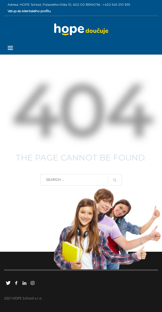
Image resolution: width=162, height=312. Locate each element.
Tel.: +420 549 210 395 (113, 4)
